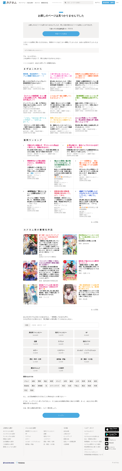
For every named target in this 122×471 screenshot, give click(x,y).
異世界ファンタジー (64, 87)
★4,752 (56, 181)
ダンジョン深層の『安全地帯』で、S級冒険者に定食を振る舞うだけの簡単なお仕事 (36, 199)
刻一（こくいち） (88, 107)
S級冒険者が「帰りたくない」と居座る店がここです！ (36, 193)
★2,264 (81, 211)
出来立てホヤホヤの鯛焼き (47, 257)
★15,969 (78, 129)
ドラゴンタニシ (93, 85)
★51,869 (78, 87)
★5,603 (81, 177)
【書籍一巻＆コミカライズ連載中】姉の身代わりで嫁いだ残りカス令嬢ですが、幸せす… (61, 105)
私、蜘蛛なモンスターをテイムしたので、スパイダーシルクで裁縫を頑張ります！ (61, 127)
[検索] (65, 2)
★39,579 (26, 87)
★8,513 (29, 154)
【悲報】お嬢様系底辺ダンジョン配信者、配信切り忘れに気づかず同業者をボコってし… (86, 83)
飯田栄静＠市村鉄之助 (50, 281)
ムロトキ (38, 173)
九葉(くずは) (33, 203)
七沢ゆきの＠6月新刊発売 (31, 109)
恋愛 (58, 111)
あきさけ (64, 129)
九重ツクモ (86, 273)
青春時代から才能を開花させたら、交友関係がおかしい (36, 163)
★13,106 (26, 131)
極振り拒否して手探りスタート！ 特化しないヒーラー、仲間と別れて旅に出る (86, 105)
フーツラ (90, 152)
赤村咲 (87, 127)
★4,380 (25, 111)
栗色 (85, 175)
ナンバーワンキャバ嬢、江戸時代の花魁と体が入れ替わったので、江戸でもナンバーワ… (34, 105)
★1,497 (29, 205)
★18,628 (52, 131)
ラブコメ (36, 175)
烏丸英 (85, 299)
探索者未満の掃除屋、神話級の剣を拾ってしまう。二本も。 (62, 193)
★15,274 (57, 207)
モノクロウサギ (28, 85)
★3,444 (29, 175)
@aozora (86, 243)
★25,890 (52, 87)
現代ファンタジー (36, 87)
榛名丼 (35, 129)
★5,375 (52, 111)
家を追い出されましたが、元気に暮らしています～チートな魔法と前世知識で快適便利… (61, 83)
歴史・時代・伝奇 (35, 111)
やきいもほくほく (56, 109)
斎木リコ (69, 85)
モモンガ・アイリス (60, 205)
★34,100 (78, 109)
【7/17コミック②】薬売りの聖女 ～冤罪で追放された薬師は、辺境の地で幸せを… (34, 127)
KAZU (56, 152)
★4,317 (69, 154)
